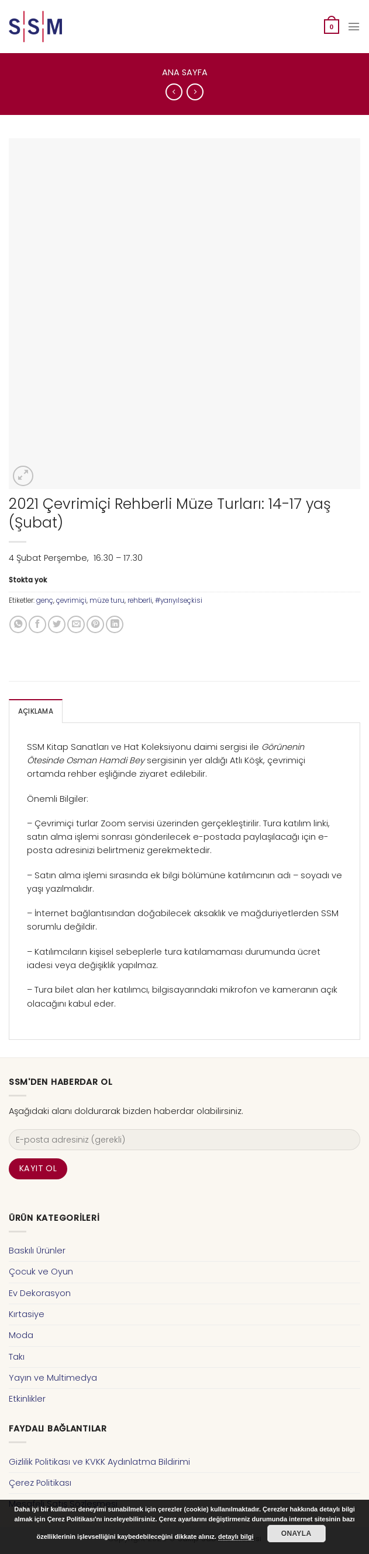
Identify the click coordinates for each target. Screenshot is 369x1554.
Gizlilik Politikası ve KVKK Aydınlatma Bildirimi (99, 1462)
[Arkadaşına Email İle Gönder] (76, 624)
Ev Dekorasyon (40, 1293)
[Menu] (353, 26)
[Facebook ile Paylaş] (37, 624)
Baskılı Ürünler (37, 1250)
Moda (21, 1335)
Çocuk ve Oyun (41, 1271)
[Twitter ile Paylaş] (56, 624)
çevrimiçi (71, 600)
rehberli (139, 600)
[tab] (36, 711)
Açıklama (35, 711)
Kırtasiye (26, 1314)
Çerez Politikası (40, 1483)
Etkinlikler (27, 1399)
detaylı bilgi (236, 1536)
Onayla (296, 1533)
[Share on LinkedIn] (114, 624)
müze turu (107, 600)
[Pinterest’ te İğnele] (95, 624)
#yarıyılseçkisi (178, 600)
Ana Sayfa (185, 72)
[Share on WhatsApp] (18, 624)
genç (44, 600)
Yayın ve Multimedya (53, 1378)
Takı (17, 1357)
